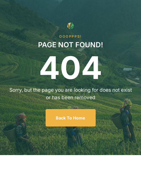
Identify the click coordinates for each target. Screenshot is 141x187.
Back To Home (70, 118)
